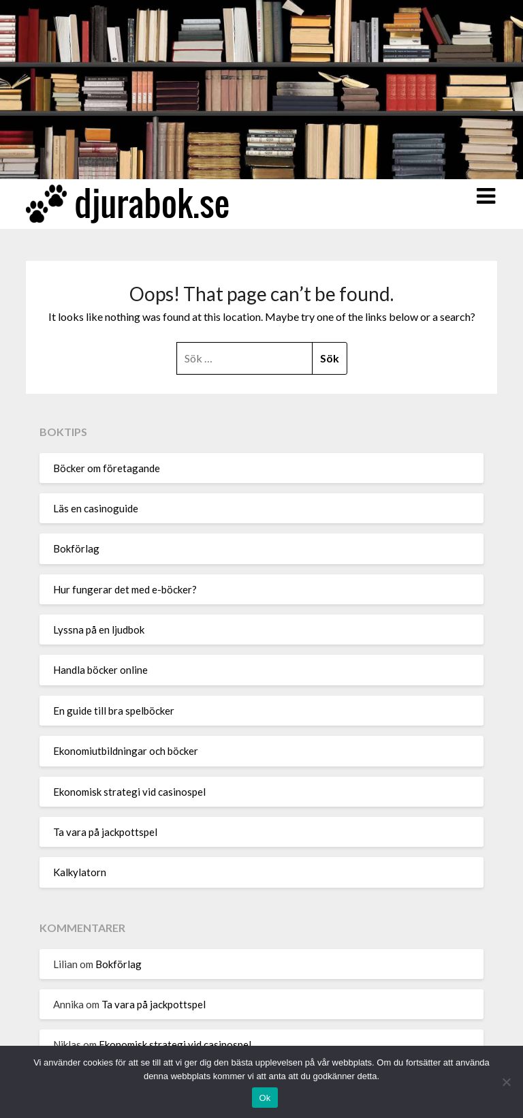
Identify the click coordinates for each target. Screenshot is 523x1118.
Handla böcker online (100, 670)
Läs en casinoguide (96, 508)
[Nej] (506, 1082)
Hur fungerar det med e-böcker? (125, 589)
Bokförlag (76, 548)
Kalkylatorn (79, 872)
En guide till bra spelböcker (113, 710)
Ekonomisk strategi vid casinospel (129, 792)
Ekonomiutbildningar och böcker (125, 751)
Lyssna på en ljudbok (98, 629)
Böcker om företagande (106, 468)
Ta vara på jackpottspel (105, 832)
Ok (264, 1098)
